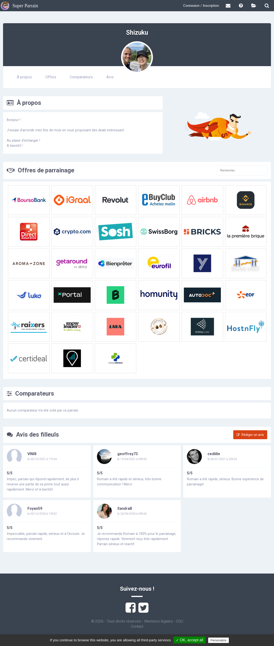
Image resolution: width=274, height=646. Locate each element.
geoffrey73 (127, 454)
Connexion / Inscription (201, 6)
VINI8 (31, 454)
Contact (137, 626)
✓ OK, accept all (189, 640)
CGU (179, 621)
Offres (50, 77)
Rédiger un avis (250, 435)
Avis (110, 77)
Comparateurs (81, 77)
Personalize (218, 640)
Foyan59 (34, 508)
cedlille (213, 454)
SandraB (124, 508)
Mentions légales (158, 621)
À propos (24, 77)
